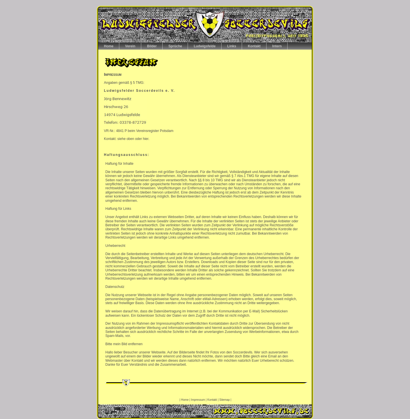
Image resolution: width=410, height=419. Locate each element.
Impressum (198, 399)
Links (231, 46)
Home (108, 46)
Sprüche (175, 46)
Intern (277, 46)
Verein (130, 46)
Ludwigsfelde (205, 46)
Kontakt (254, 46)
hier (145, 139)
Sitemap (224, 399)
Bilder (152, 46)
